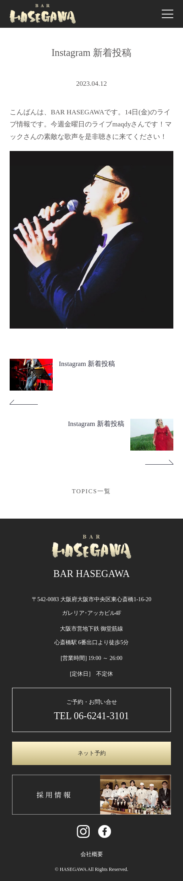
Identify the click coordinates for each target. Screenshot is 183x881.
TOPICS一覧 (91, 491)
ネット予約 (92, 753)
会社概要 (91, 854)
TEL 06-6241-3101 (91, 715)
